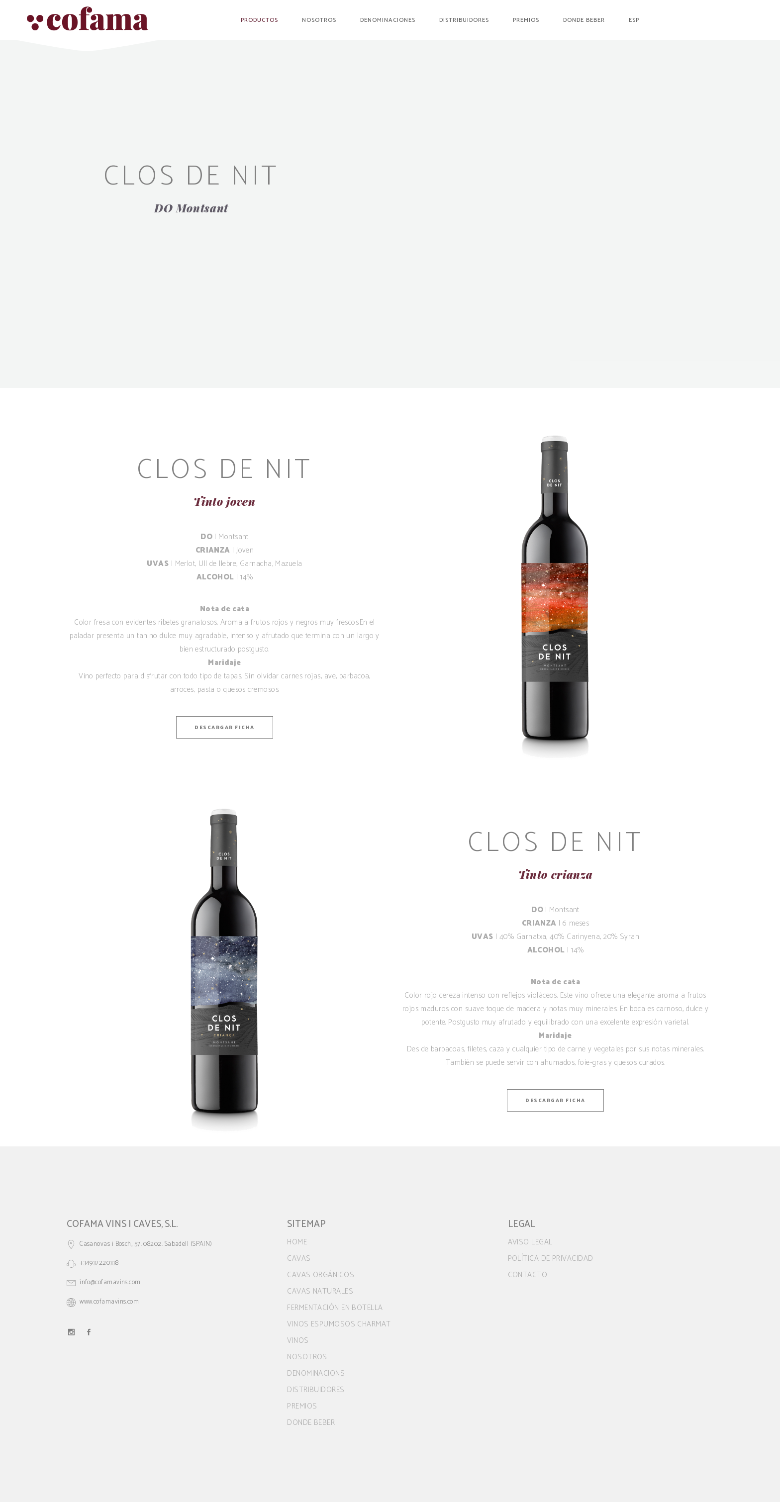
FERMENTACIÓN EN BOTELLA (335, 1308)
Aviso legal (530, 1242)
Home (297, 1242)
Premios (302, 1406)
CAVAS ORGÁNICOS (320, 1275)
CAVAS (298, 1258)
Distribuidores (315, 1390)
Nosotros (307, 1357)
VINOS (297, 1340)
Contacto (528, 1275)
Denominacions (316, 1373)
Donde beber (311, 1422)
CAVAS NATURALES (320, 1291)
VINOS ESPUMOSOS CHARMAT (338, 1324)
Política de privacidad (550, 1258)
